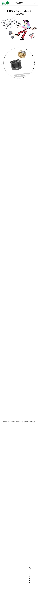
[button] (1, 64)
